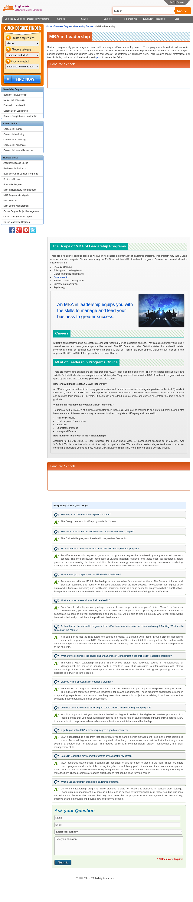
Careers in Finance (12, 129)
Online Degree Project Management (21, 211)
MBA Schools (10, 200)
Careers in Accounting (14, 139)
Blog (177, 19)
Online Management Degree (17, 216)
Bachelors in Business (14, 168)
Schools (61, 19)
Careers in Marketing (13, 134)
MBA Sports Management (16, 206)
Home (49, 26)
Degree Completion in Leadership (20, 116)
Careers (108, 19)
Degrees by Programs (38, 19)
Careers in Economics (14, 145)
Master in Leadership (14, 100)
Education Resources (154, 19)
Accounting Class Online (15, 163)
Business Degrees (63, 26)
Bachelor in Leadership (15, 94)
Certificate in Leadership (15, 111)
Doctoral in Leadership (14, 105)
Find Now (21, 79)
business (66, 316)
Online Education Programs (22, 8)
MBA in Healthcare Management (19, 189)
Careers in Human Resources (18, 150)
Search (182, 10)
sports (98, 57)
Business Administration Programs (20, 173)
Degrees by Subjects (15, 19)
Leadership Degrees (84, 26)
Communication (61, 277)
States (84, 19)
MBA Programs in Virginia (16, 195)
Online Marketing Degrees (16, 222)
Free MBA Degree (12, 184)
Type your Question (118, 845)
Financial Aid (130, 19)
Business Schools (12, 179)
